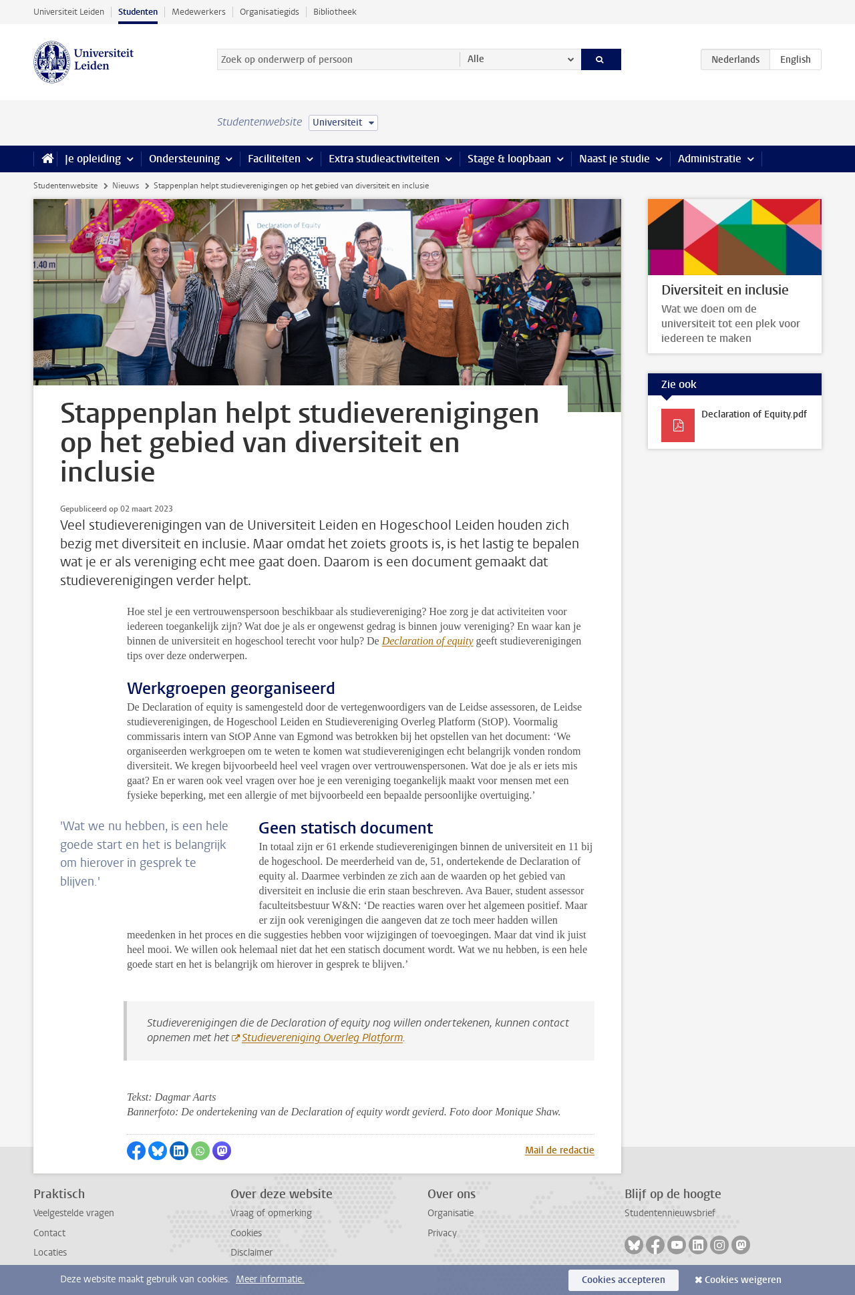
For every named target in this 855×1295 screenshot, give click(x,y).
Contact (49, 1233)
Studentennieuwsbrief (670, 1213)
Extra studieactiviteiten (384, 159)
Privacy (442, 1233)
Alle (476, 59)
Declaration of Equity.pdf (754, 414)
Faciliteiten (274, 159)
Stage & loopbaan (509, 159)
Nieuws (125, 185)
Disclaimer (251, 1252)
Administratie (709, 159)
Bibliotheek (335, 11)
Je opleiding (93, 159)
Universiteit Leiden (68, 11)
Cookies (246, 1233)
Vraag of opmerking (271, 1213)
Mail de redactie (559, 1150)
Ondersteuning (184, 159)
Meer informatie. (270, 1279)
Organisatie (451, 1213)
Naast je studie (614, 159)
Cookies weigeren (743, 1280)
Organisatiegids (269, 11)
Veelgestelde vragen (73, 1213)
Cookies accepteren (623, 1280)
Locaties (50, 1252)
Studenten (138, 11)
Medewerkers (199, 11)
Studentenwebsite (65, 185)
